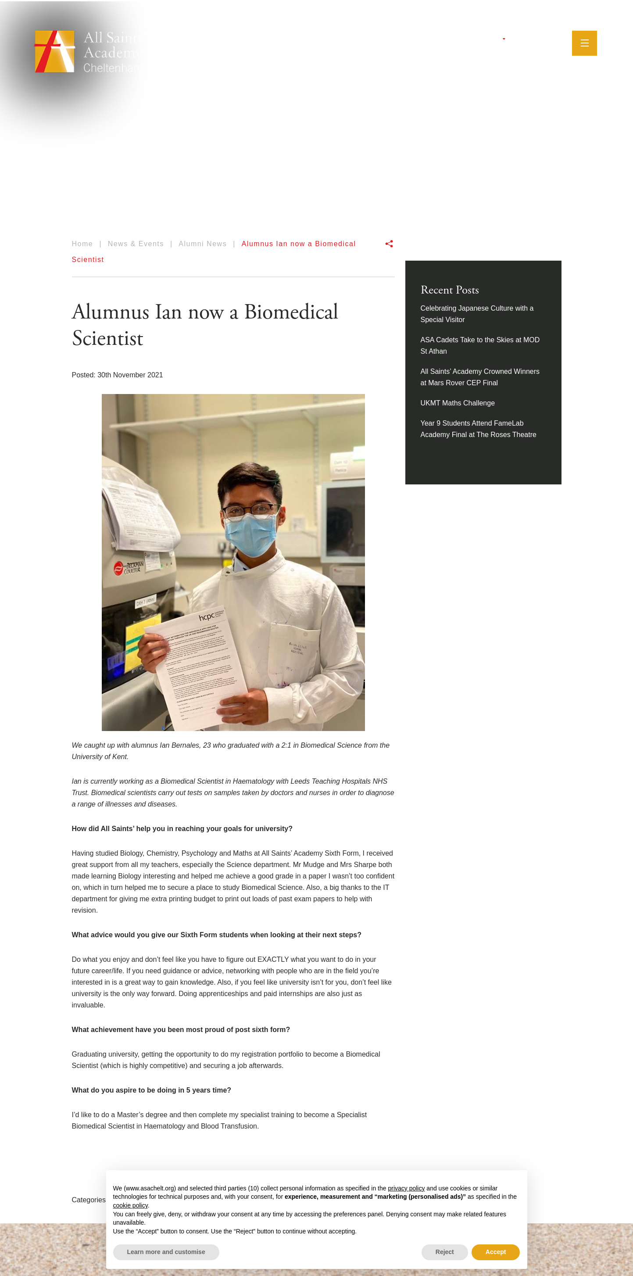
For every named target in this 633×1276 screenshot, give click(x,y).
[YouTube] (540, 41)
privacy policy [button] (406, 1188)
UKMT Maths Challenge (458, 403)
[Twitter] (508, 41)
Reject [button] (445, 1251)
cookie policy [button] (130, 1205)
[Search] (554, 41)
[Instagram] (528, 41)
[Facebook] (518, 41)
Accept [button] (496, 1251)
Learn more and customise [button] (166, 1251)
